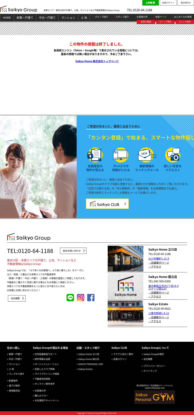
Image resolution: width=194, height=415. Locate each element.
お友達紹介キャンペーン (47, 400)
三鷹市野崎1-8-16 (158, 313)
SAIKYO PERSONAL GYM (90, 364)
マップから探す (16, 374)
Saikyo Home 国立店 (88, 359)
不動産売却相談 (42, 378)
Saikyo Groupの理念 (154, 354)
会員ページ (160, 16)
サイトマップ (150, 371)
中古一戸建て (47, 18)
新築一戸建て (25, 18)
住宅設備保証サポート (46, 354)
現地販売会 (14, 390)
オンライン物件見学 (45, 383)
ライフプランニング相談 (47, 374)
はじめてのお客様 (183, 16)
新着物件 (13, 380)
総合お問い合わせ (72, 250)
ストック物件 (165, 21)
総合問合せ (186, 2)
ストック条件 (185, 21)
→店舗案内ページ (158, 262)
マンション (68, 18)
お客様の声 (142, 16)
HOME (7, 18)
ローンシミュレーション (47, 364)
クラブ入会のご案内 (123, 354)
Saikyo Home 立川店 (88, 354)
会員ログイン (168, 2)
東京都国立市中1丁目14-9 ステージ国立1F (163, 287)
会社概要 (15, 298)
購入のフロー (41, 395)
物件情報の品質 (42, 359)
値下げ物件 (14, 385)
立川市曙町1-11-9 (158, 258)
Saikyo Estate (85, 369)
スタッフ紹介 (122, 16)
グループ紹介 (101, 16)
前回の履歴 (146, 21)
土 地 (84, 18)
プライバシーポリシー (155, 366)
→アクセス (154, 266)
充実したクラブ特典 (45, 369)
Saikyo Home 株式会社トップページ (97, 61)
